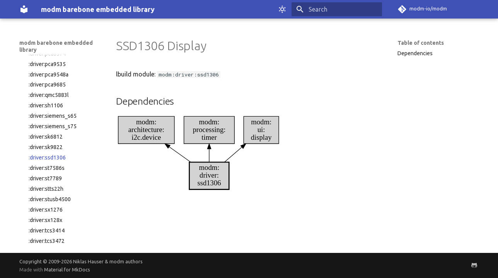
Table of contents (420, 43)
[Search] (337, 9)
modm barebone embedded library (56, 46)
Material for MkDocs (67, 269)
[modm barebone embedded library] (24, 9)
